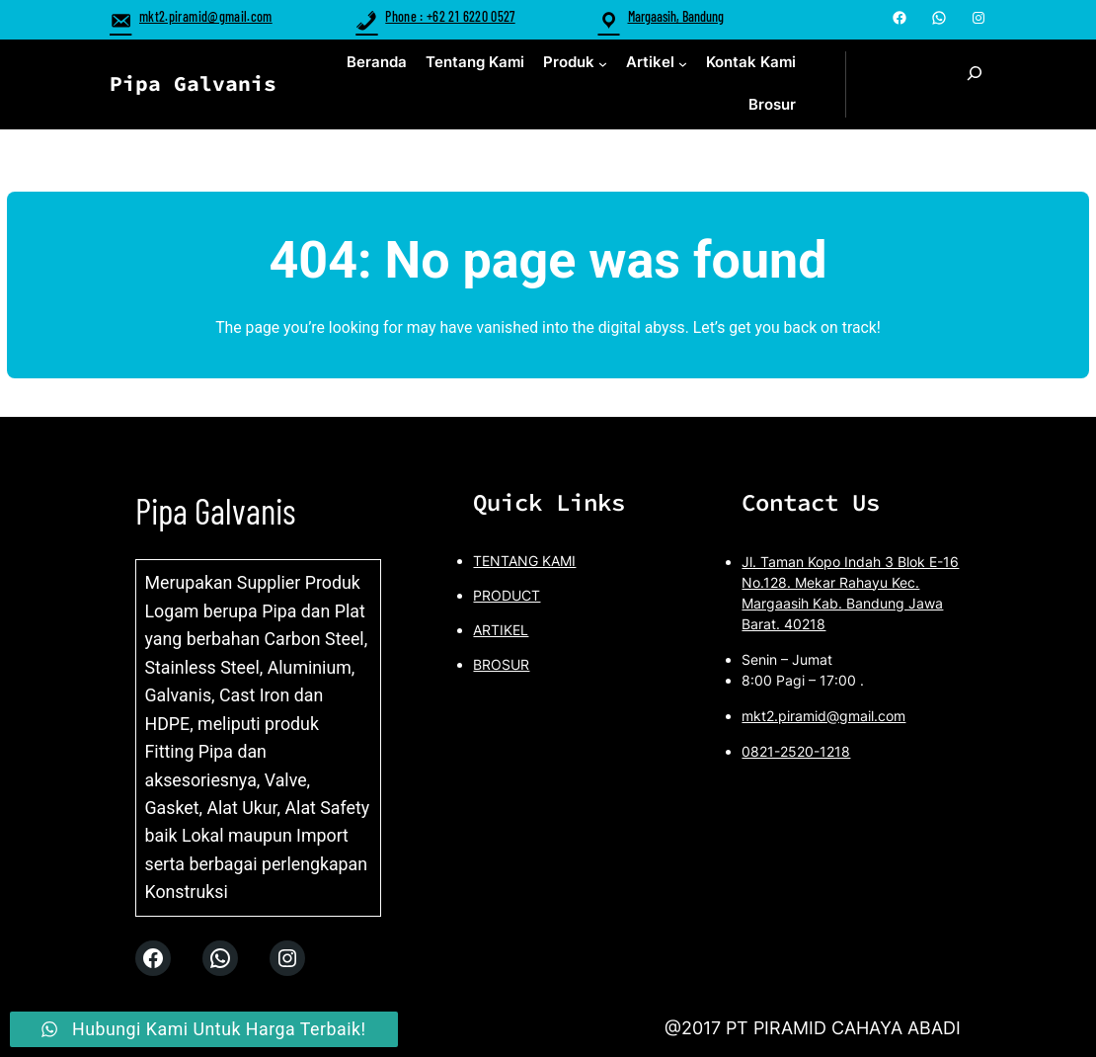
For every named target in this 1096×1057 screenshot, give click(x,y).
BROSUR (501, 664)
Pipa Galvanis (193, 83)
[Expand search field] (974, 84)
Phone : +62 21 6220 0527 (434, 16)
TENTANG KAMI (524, 560)
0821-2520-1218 (796, 751)
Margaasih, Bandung (676, 16)
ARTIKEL (500, 629)
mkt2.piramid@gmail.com (191, 16)
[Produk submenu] (602, 62)
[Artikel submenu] (682, 62)
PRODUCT (506, 595)
